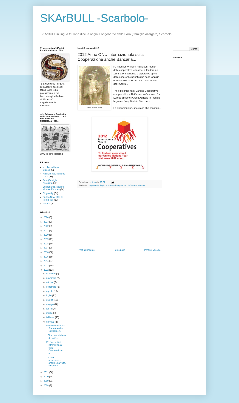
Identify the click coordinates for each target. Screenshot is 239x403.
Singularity (48, 193)
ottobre (50, 282)
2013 (46, 265)
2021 (46, 230)
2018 (46, 243)
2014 (46, 261)
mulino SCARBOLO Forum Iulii (53, 198)
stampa (141, 185)
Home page (119, 250)
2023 (46, 221)
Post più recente (86, 250)
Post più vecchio (152, 250)
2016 (46, 252)
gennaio (50, 322)
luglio (49, 295)
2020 (46, 235)
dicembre (51, 273)
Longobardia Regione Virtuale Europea (105, 185)
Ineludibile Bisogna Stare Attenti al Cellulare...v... (55, 328)
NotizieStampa (130, 185)
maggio (50, 304)
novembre (51, 278)
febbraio (50, 317)
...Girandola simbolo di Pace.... (56, 336)
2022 (46, 226)
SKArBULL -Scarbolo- (94, 18)
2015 (46, 256)
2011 (46, 372)
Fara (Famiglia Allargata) (50, 181)
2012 (46, 270)
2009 (46, 381)
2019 (46, 239)
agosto (50, 291)
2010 (46, 376)
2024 (46, 217)
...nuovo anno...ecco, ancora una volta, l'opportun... (56, 361)
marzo (49, 313)
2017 (46, 248)
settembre (51, 287)
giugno (50, 300)
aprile (49, 308)
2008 (46, 385)
